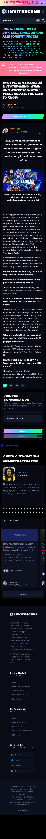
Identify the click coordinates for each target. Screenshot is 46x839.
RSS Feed (16, 735)
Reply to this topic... (15, 418)
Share (22, 431)
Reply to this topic (23, 116)
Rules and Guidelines (21, 686)
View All (23, 594)
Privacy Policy (22, 810)
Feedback (16, 699)
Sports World (21, 107)
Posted (18, 132)
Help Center (17, 726)
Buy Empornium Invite (18, 544)
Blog (14, 718)
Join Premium (18, 690)
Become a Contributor (22, 731)
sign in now (25, 405)
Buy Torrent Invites (20, 695)
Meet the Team (19, 722)
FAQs (14, 682)
